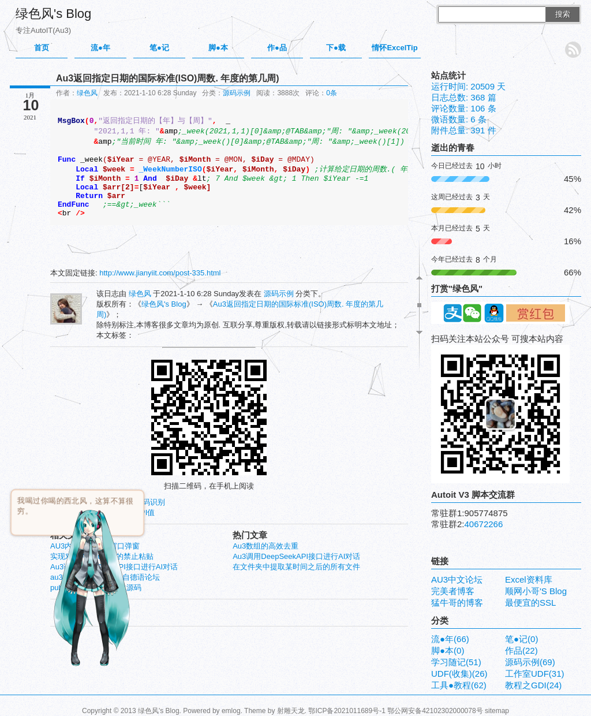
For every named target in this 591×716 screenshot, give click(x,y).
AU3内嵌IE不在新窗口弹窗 (95, 546)
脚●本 (218, 47)
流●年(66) (450, 639)
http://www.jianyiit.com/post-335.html (159, 272)
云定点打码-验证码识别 (126, 502)
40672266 (484, 524)
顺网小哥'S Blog (536, 591)
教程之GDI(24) (533, 685)
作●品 (277, 47)
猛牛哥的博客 (457, 602)
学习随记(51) (456, 662)
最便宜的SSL (530, 602)
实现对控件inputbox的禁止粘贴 (102, 556)
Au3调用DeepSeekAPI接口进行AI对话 (296, 556)
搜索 (562, 14)
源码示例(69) (530, 662)
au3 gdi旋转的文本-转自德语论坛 (105, 577)
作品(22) (521, 650)
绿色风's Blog (53, 13)
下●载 (336, 47)
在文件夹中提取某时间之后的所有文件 (296, 566)
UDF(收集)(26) (459, 673)
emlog (231, 711)
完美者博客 (452, 591)
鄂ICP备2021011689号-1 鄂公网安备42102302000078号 (395, 711)
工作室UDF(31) (534, 673)
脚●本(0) (447, 650)
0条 (331, 93)
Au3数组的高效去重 (265, 546)
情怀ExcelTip (394, 47)
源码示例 (236, 93)
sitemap (497, 711)
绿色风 (87, 93)
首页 (41, 47)
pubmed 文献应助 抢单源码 (95, 587)
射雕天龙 (291, 711)
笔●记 (159, 47)
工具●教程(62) (459, 685)
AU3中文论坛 (456, 579)
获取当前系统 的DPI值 (117, 512)
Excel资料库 (528, 579)
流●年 (100, 47)
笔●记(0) (521, 639)
